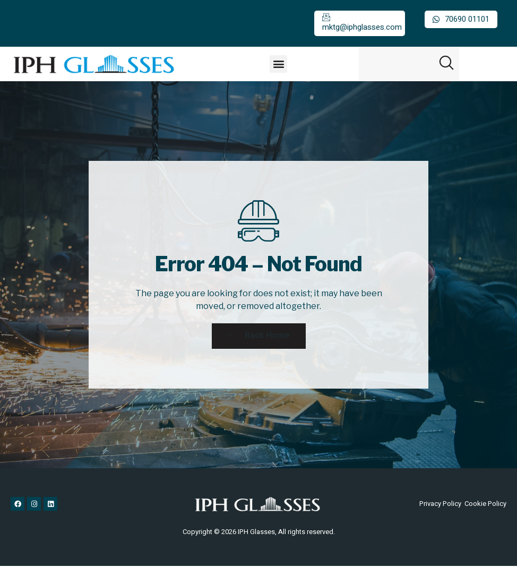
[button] (278, 64)
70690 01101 (461, 19)
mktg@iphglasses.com (362, 23)
